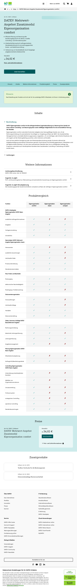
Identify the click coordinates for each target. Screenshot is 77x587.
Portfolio (6, 500)
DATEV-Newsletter (9, 552)
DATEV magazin (8, 547)
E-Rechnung (41, 511)
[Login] (71, 3)
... (9, 9)
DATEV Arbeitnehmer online (46, 522)
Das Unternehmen (9, 498)
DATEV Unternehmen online (46, 525)
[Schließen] (75, 577)
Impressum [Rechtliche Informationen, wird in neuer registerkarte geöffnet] (21, 585)
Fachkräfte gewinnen (44, 509)
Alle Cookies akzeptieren (70, 583)
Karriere (6, 509)
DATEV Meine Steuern (44, 528)
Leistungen (9, 155)
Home (5, 9)
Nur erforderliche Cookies (69, 577)
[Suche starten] (64, 4)
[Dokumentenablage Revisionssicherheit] (38, 476)
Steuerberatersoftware (44, 498)
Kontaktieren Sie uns (38, 560)
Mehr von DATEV (55, 3)
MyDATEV (41, 533)
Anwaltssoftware (43, 500)
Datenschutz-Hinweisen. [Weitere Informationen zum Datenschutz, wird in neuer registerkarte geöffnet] (12, 585)
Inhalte (18, 84)
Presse (6, 506)
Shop (14, 9)
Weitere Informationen (29, 84)
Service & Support (9, 525)
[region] (38, 577)
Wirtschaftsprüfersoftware (45, 506)
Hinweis (10, 84)
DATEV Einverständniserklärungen (13, 536)
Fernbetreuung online (10, 533)
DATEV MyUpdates (9, 528)
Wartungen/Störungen (10, 530)
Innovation (7, 503)
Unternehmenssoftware (45, 503)
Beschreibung (10, 122)
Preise (55, 84)
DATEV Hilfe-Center (9, 522)
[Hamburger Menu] (45, 4)
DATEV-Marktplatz (43, 514)
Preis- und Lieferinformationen (13, 63)
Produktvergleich (45, 84)
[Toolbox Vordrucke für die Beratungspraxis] (38, 467)
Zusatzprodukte (64, 84)
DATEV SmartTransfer (44, 530)
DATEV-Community (9, 549)
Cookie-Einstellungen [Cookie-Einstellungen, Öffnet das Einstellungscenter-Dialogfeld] (70, 572)
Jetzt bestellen (19, 71)
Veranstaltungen (8, 544)
